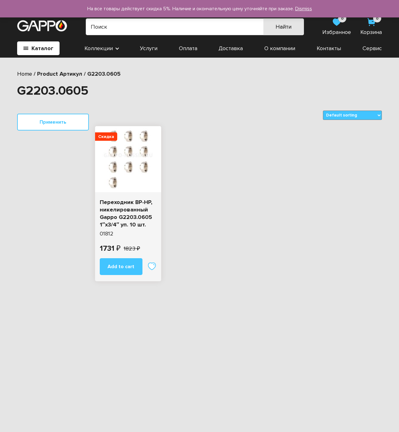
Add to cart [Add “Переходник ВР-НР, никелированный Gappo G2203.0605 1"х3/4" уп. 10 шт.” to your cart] (121, 266)
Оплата (188, 48)
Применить (53, 122)
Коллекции (98, 48)
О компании (279, 48)
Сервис (372, 48)
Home (24, 73)
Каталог (38, 48)
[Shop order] (352, 115)
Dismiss (303, 9)
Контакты (329, 48)
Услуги (148, 48)
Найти (283, 26)
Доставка (231, 48)
